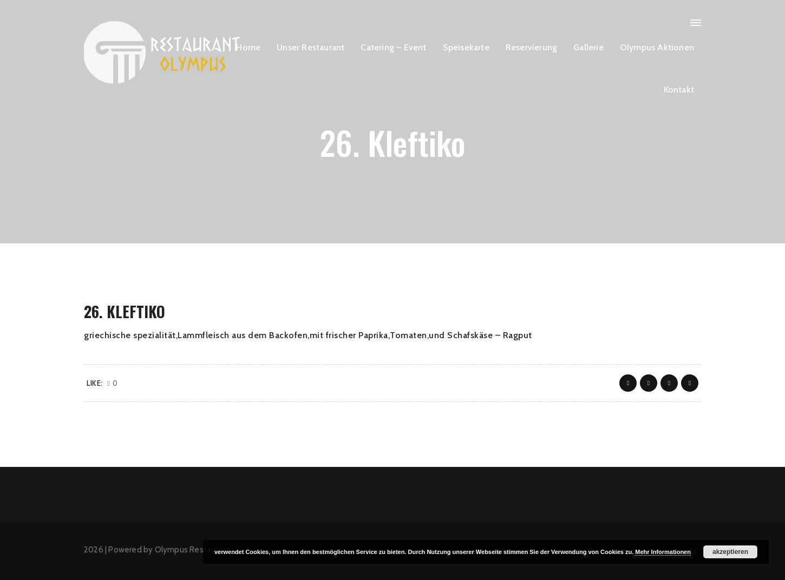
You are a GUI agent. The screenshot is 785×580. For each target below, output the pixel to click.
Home (248, 47)
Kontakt (679, 89)
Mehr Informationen (663, 552)
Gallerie (588, 47)
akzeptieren (730, 552)
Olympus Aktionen (657, 47)
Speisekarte (466, 47)
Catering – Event (393, 47)
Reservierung (531, 47)
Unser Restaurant (310, 47)
